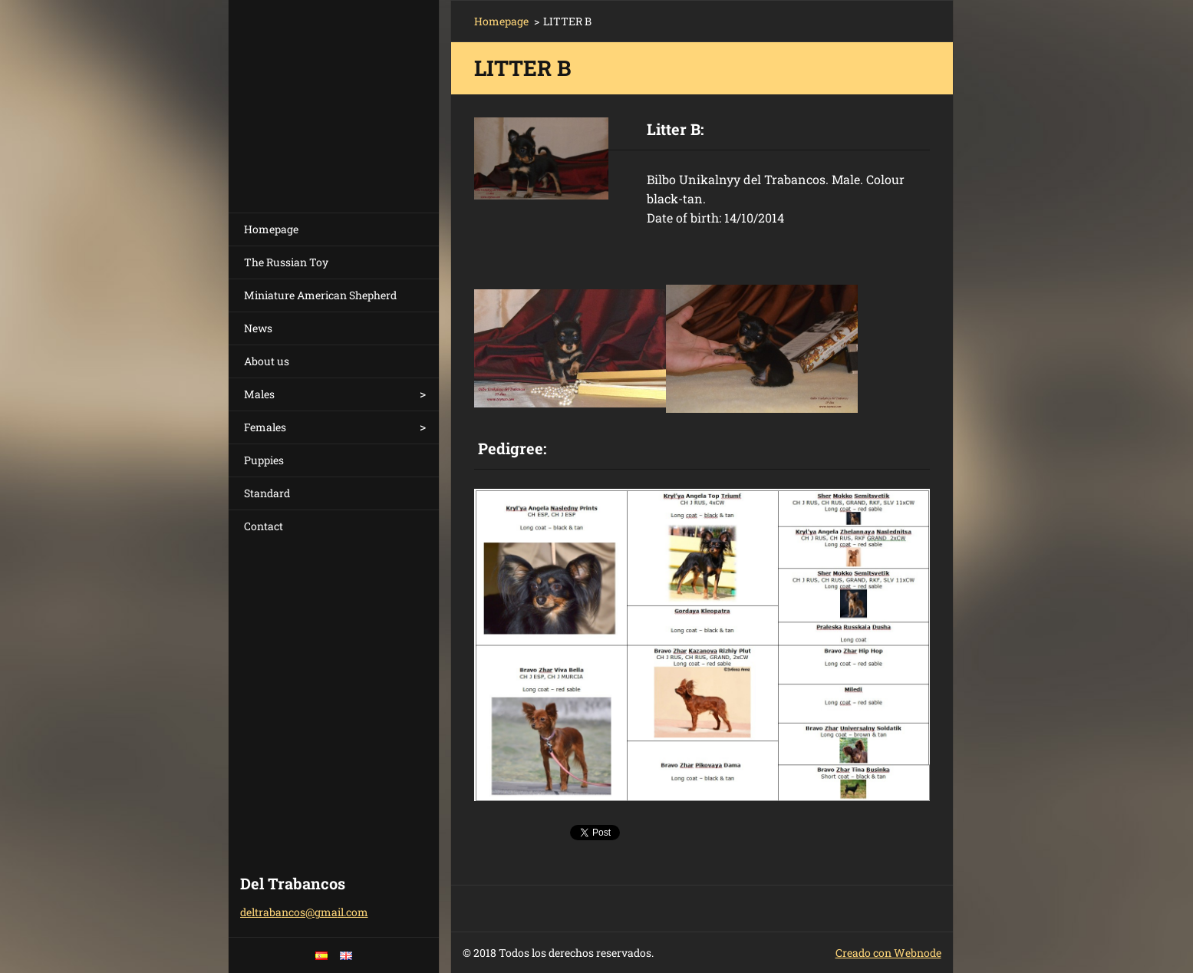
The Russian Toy (286, 262)
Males (259, 394)
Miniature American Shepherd (320, 295)
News (258, 328)
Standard (267, 493)
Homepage (271, 229)
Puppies (264, 460)
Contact (263, 526)
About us (266, 361)
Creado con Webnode (888, 952)
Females (265, 427)
